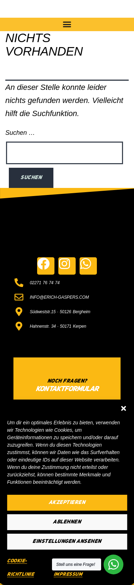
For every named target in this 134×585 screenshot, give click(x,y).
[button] (123, 408)
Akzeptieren (67, 502)
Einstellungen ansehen (67, 541)
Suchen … (20, 132)
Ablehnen (67, 522)
